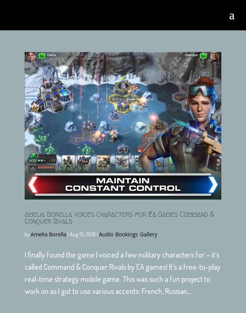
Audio (106, 234)
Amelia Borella (48, 234)
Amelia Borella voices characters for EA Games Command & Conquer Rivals (119, 218)
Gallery (148, 234)
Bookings (126, 234)
